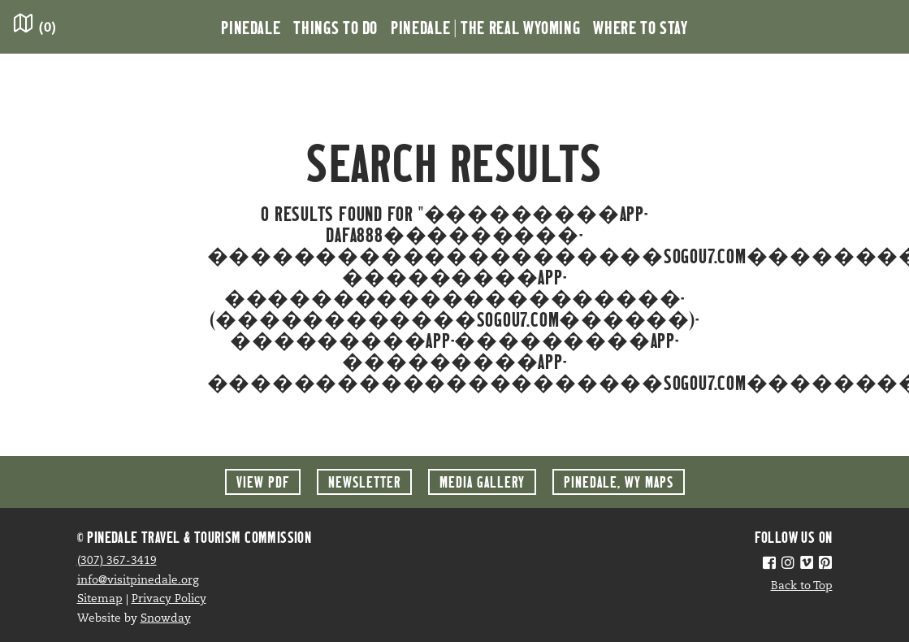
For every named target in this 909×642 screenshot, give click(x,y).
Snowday (166, 619)
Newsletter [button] (364, 481)
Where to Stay (640, 27)
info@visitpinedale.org (138, 580)
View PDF (262, 481)
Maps (618, 481)
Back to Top (802, 586)
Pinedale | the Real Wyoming (485, 27)
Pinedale (250, 27)
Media (482, 481)
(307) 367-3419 (117, 561)
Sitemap (100, 599)
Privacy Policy (169, 599)
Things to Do (335, 27)
